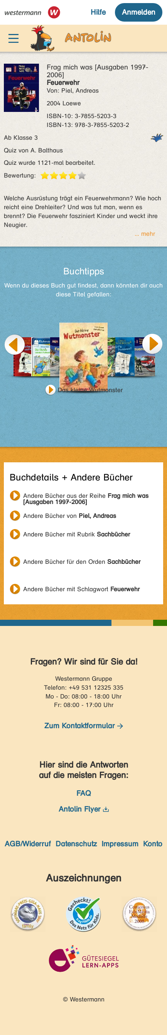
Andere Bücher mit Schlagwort (81, 589)
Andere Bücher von (69, 515)
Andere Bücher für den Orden (81, 561)
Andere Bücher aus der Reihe (85, 496)
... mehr (145, 233)
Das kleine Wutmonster (90, 390)
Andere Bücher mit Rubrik (76, 534)
